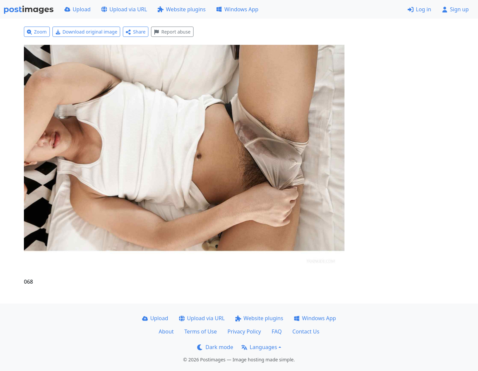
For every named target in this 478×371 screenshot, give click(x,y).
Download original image (86, 32)
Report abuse (172, 32)
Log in (419, 9)
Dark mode (215, 347)
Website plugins (181, 9)
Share (135, 32)
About (166, 331)
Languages (259, 347)
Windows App (237, 9)
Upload (77, 9)
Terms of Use (200, 331)
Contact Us (305, 331)
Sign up (455, 9)
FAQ (276, 331)
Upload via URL (124, 9)
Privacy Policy (244, 331)
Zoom (37, 32)
